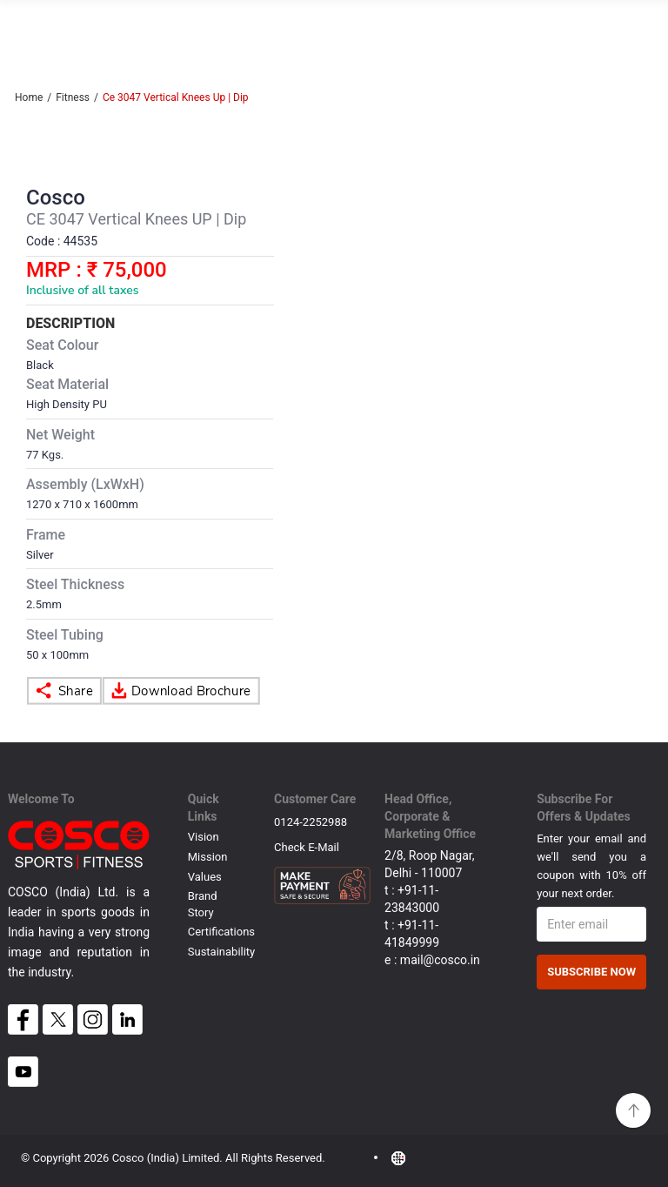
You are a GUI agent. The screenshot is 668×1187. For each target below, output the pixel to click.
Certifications (221, 931)
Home (29, 97)
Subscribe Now (591, 971)
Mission (208, 856)
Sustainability (222, 951)
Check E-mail (306, 851)
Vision (203, 836)
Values (205, 876)
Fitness (73, 97)
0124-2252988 (310, 821)
